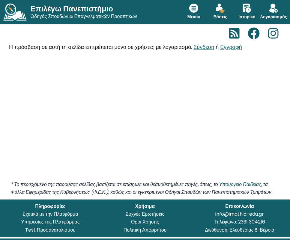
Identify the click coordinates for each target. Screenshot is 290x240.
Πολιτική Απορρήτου (145, 229)
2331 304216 (251, 221)
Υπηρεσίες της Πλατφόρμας (50, 221)
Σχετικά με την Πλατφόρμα (50, 214)
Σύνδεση (203, 47)
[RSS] (234, 33)
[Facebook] (254, 33)
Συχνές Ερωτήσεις (145, 214)
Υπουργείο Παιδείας (240, 184)
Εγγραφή (231, 47)
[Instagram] (273, 33)
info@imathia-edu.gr (239, 214)
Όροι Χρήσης (145, 221)
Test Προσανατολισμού (50, 229)
